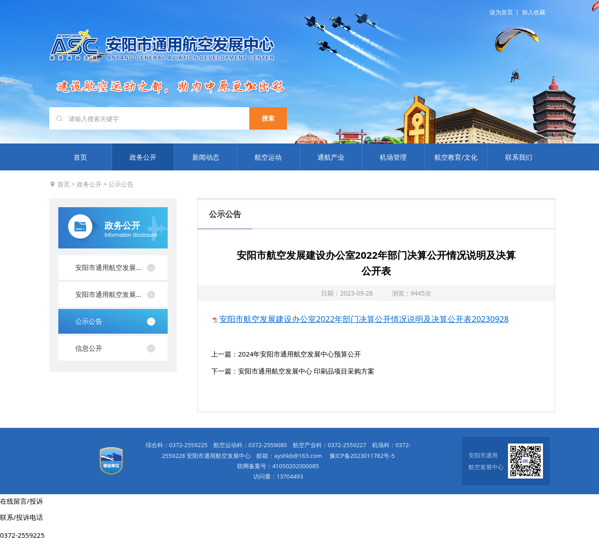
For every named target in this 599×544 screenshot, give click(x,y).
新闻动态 (205, 156)
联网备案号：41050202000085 (278, 466)
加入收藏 (533, 12)
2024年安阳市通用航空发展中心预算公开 (299, 353)
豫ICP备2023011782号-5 (362, 456)
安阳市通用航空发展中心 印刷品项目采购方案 (306, 370)
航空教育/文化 (455, 156)
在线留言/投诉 (21, 500)
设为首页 (501, 12)
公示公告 (121, 184)
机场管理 (393, 156)
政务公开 (143, 156)
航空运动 (268, 156)
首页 (80, 156)
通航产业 (330, 156)
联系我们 (518, 156)
